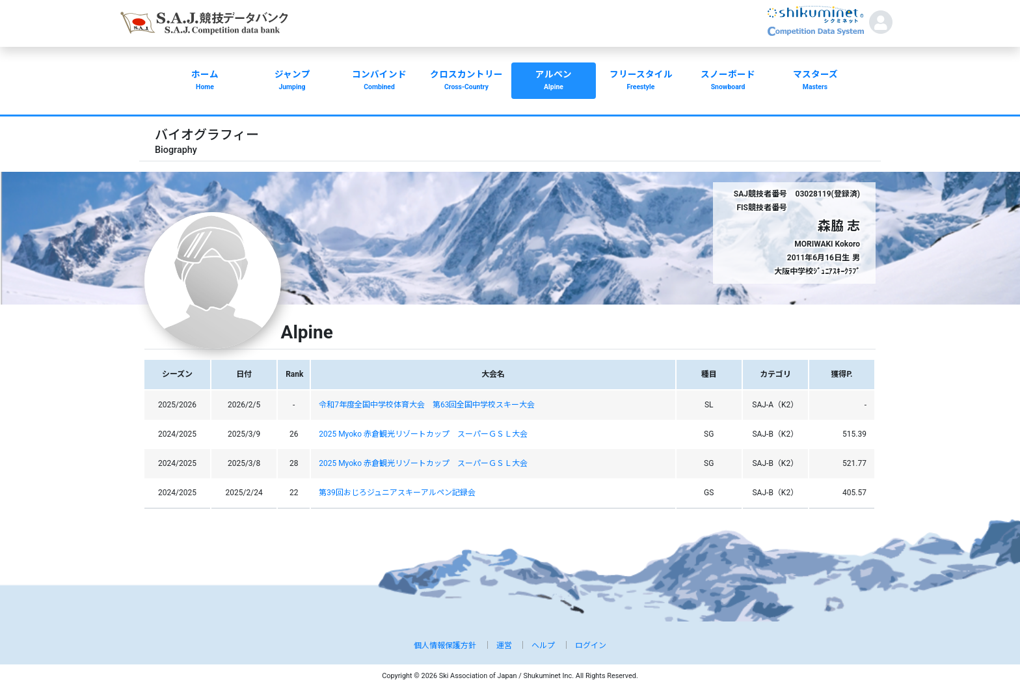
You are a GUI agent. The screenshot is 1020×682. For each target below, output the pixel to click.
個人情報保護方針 (445, 645)
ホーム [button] (205, 81)
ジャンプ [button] (292, 81)
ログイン (590, 645)
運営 (504, 645)
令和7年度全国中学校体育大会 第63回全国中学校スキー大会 (427, 404)
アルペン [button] (554, 81)
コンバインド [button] (379, 81)
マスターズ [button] (815, 81)
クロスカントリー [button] (466, 81)
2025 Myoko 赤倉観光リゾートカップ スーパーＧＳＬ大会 (423, 434)
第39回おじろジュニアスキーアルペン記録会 (397, 492)
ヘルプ (543, 645)
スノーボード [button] (728, 81)
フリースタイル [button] (641, 81)
